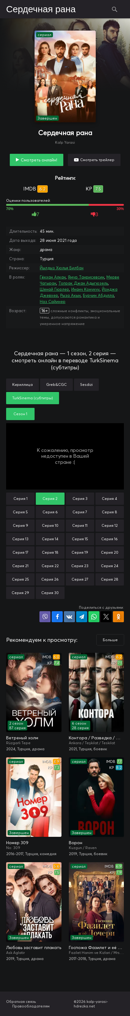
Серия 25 (20, 579)
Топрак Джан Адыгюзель (83, 283)
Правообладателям (31, 1006)
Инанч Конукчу (85, 289)
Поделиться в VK (69, 616)
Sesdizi (86, 384)
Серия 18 (50, 552)
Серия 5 (20, 512)
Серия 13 (20, 539)
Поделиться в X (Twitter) (106, 616)
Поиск (115, 9)
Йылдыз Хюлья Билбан (62, 267)
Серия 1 (20, 498)
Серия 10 (50, 525)
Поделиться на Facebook (57, 616)
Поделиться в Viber (44, 616)
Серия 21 (20, 565)
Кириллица (22, 384)
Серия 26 (50, 579)
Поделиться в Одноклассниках (118, 616)
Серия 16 (109, 539)
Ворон (75, 842)
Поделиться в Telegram (81, 616)
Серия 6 (50, 512)
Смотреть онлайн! (39, 159)
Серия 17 (20, 552)
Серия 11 (79, 525)
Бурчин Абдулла (98, 295)
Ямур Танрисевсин (86, 277)
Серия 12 (110, 525)
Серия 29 (20, 592)
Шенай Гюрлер (54, 289)
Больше (110, 639)
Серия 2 (50, 498)
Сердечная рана (41, 9)
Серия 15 (80, 539)
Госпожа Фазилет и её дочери (96, 947)
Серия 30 (50, 592)
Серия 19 (80, 552)
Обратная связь (21, 1001)
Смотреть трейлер (97, 159)
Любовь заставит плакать (33, 947)
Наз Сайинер (52, 301)
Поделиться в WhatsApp (93, 616)
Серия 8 (109, 512)
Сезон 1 (20, 414)
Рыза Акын (70, 295)
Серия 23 (79, 565)
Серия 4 (109, 498)
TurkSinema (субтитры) (32, 398)
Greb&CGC (56, 384)
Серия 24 (109, 565)
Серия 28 (109, 579)
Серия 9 (20, 525)
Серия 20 (109, 552)
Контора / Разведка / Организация (96, 738)
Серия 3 (79, 498)
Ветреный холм (22, 738)
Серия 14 (50, 539)
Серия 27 (80, 579)
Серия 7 (79, 512)
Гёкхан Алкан (53, 277)
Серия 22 (50, 565)
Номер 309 (17, 842)
